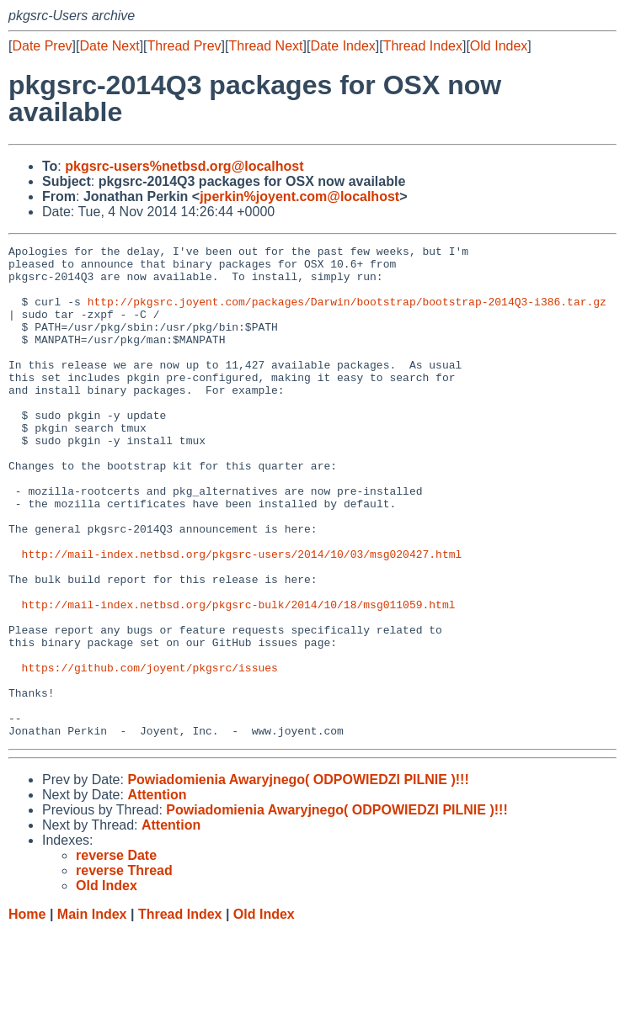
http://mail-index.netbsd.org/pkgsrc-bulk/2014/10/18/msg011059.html (239, 677)
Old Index (498, 46)
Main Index (92, 1012)
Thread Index (422, 46)
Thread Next (265, 46)
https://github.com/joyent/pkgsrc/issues (150, 753)
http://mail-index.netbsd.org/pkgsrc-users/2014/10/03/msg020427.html (242, 616)
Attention (156, 893)
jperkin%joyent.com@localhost (299, 196)
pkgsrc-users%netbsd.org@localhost (184, 166)
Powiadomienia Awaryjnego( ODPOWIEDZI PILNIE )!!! (297, 878)
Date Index (342, 46)
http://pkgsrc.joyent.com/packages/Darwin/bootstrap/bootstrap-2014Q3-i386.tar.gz (347, 313)
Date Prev (42, 46)
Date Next (109, 46)
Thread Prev (184, 46)
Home (26, 1012)
